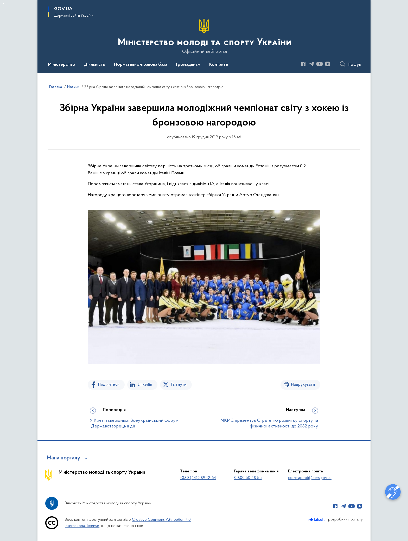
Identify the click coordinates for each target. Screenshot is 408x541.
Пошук (354, 64)
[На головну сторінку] (204, 36)
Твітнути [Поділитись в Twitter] (178, 384)
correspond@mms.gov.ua (310, 478)
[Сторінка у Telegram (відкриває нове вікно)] (311, 64)
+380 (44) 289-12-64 (198, 478)
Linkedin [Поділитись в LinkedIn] (145, 384)
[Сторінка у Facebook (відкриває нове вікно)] (303, 64)
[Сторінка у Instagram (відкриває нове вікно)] (327, 64)
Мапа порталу (63, 458)
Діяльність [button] (94, 64)
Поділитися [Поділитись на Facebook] (108, 384)
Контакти (218, 64)
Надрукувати (303, 384)
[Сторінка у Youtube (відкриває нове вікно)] (319, 64)
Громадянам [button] (188, 64)
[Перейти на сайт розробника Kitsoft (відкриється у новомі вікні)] (317, 520)
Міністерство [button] (61, 64)
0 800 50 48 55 (248, 478)
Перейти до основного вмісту (3, 3)
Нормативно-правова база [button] (140, 64)
